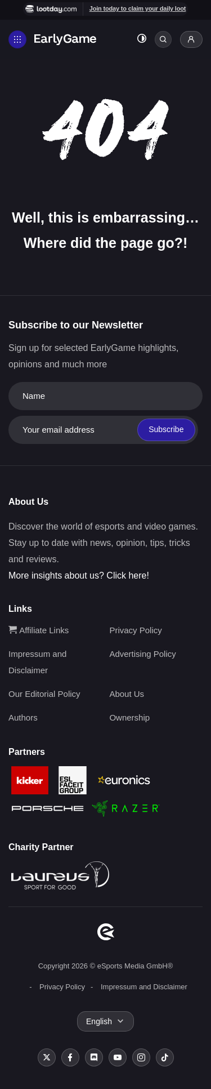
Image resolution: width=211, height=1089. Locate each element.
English (99, 1021)
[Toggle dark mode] (141, 40)
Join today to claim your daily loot (137, 8)
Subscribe (166, 429)
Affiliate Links (38, 630)
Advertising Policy (142, 654)
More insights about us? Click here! (78, 575)
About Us (126, 694)
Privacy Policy (135, 630)
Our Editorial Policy (44, 694)
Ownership (129, 717)
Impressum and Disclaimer (144, 987)
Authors (23, 717)
